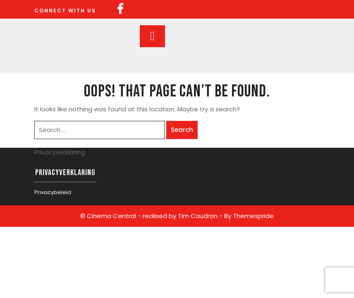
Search (182, 129)
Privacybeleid (52, 192)
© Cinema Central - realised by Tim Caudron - (151, 215)
